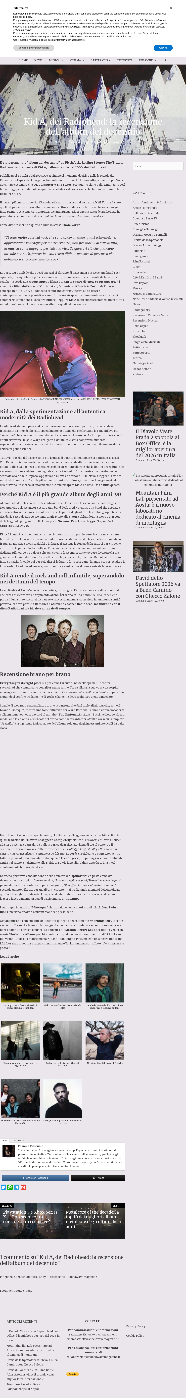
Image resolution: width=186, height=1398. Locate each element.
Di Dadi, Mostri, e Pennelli (150, 234)
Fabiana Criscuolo (30, 1146)
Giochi (137, 267)
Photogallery (141, 310)
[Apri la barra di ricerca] (165, 60)
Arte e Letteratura (145, 208)
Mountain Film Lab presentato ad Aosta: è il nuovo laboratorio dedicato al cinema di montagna (158, 508)
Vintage (138, 374)
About (4, 1140)
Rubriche (149, 60)
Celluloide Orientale (146, 213)
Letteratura (100, 60)
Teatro (137, 358)
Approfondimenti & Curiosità (152, 202)
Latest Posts (18, 1140)
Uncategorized (143, 363)
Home (23, 60)
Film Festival (141, 261)
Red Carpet (140, 326)
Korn (31, 286)
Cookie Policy (135, 1335)
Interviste (125, 60)
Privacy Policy (135, 1326)
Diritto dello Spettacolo (148, 240)
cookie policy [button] (25, 1358)
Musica (58, 60)
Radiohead (47, 202)
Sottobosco (140, 347)
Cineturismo (141, 224)
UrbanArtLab (142, 369)
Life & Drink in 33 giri (147, 277)
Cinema (79, 60)
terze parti (65, 1361)
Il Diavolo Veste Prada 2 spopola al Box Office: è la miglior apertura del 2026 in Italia (157, 443)
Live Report (140, 283)
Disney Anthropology (147, 245)
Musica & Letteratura (147, 293)
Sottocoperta (141, 353)
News (38, 60)
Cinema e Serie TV (145, 218)
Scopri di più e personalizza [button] (34, 1388)
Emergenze (140, 256)
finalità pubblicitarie (33, 1367)
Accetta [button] (163, 1388)
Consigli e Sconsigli (145, 229)
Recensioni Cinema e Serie (150, 315)
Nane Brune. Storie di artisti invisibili (158, 299)
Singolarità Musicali (146, 342)
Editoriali (139, 251)
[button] (171, 1349)
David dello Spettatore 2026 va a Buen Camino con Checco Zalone (158, 587)
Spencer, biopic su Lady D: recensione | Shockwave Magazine (55, 1277)
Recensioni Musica (118, 142)
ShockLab (139, 336)
